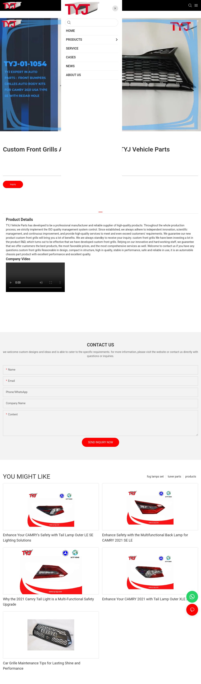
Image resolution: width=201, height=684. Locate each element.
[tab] (100, 210)
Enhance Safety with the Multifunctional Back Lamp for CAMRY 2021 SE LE (145, 537)
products (190, 476)
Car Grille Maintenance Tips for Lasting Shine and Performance (41, 665)
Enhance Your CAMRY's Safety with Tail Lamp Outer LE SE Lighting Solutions (48, 537)
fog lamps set (155, 476)
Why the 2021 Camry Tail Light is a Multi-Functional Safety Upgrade (48, 601)
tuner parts (174, 476)
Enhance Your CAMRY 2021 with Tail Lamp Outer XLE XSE (147, 599)
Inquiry (13, 184)
